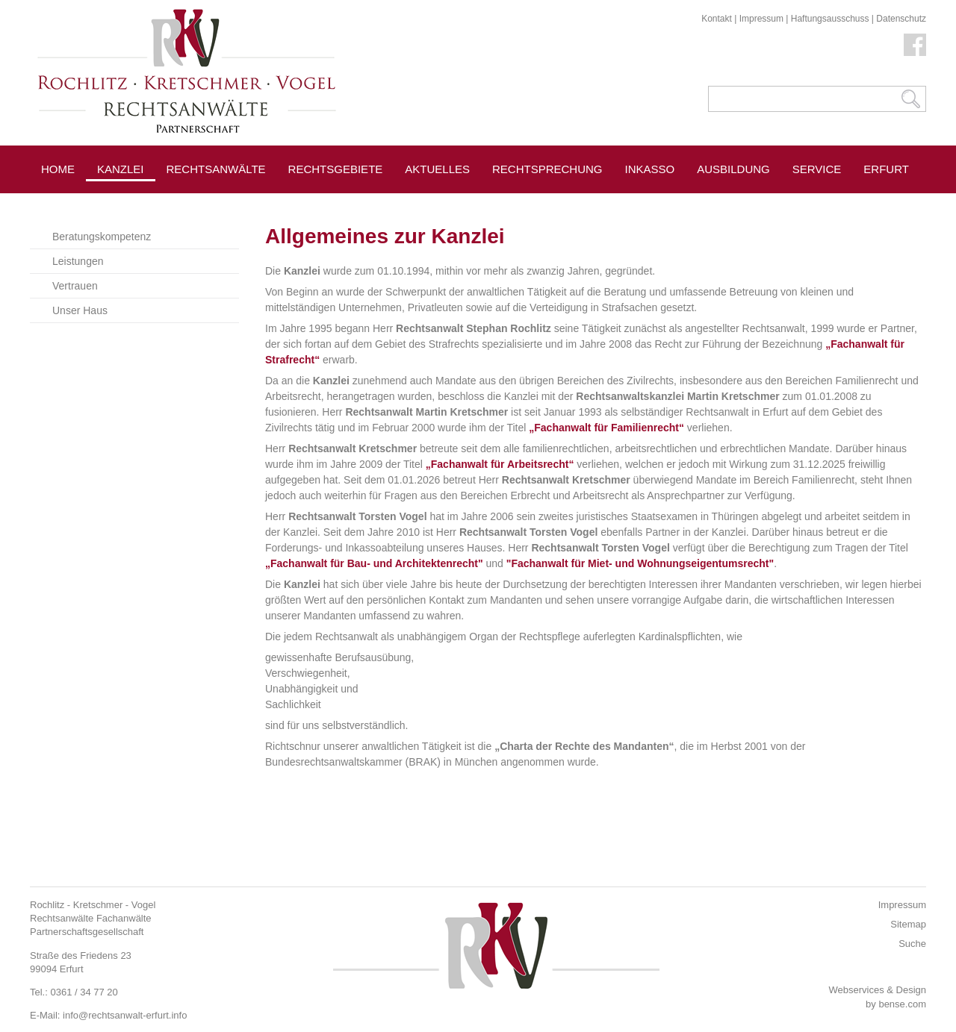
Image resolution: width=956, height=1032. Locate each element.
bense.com (902, 1004)
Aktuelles (437, 169)
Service (817, 169)
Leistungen (78, 261)
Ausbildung (733, 169)
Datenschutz (901, 18)
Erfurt (886, 169)
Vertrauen (75, 286)
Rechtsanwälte (216, 169)
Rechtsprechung (547, 169)
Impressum (761, 18)
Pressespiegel (213, 202)
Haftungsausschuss (830, 18)
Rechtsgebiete (335, 169)
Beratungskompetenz (101, 237)
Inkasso (650, 169)
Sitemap (908, 924)
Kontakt (716, 18)
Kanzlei (120, 169)
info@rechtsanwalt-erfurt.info (125, 1015)
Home (58, 169)
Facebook (915, 45)
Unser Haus (80, 310)
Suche (912, 943)
